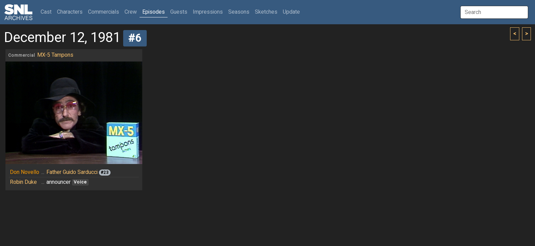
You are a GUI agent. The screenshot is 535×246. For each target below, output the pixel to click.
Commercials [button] (103, 12)
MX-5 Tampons (55, 55)
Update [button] (291, 12)
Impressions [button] (208, 12)
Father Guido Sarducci (72, 172)
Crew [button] (131, 12)
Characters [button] (70, 12)
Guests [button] (178, 12)
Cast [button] (47, 12)
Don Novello (24, 172)
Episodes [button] (153, 12)
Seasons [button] (238, 12)
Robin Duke (23, 182)
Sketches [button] (266, 12)
